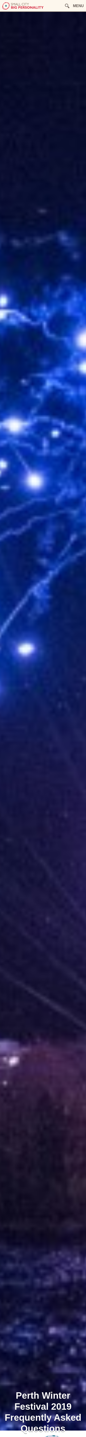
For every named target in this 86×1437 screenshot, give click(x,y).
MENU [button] (78, 6)
